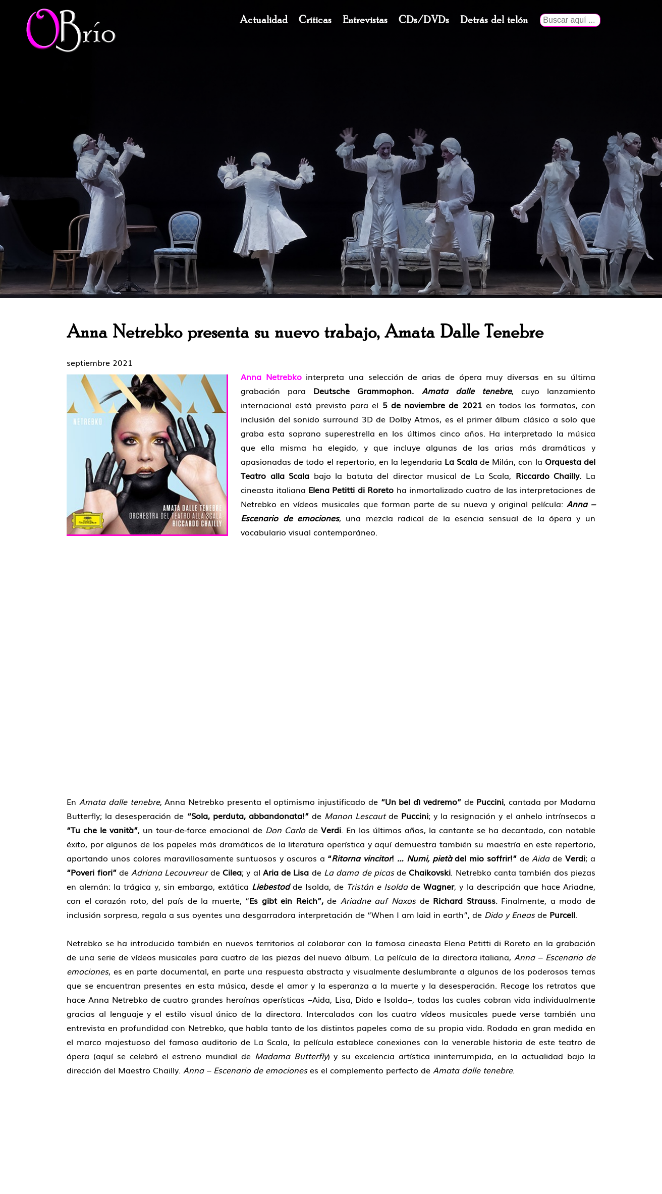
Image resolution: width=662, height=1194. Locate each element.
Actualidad (264, 20)
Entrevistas (365, 20)
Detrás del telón (494, 20)
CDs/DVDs (424, 20)
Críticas (315, 20)
